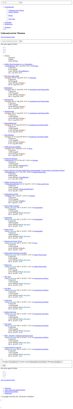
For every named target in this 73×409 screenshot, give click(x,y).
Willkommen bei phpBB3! (13, 147)
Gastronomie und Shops (41, 278)
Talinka (9, 196)
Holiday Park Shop (10, 312)
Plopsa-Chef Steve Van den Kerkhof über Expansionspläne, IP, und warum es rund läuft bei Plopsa (35, 170)
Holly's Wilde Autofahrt (12, 206)
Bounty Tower (9, 229)
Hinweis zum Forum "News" (13, 241)
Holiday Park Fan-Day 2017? (13, 182)
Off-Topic (35, 66)
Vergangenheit (38, 207)
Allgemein (33, 78)
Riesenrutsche (9, 99)
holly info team (11, 207)
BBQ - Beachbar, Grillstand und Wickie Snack (19, 335)
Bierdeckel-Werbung (11, 158)
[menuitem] (16, 10)
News (30, 148)
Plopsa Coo (8, 265)
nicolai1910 (10, 160)
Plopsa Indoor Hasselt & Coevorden (16, 253)
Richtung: (55, 362)
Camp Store (8, 300)
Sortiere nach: (34, 362)
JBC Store (8, 276)
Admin (9, 78)
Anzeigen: (10, 362)
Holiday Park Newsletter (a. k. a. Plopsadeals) (19, 64)
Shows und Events (43, 184)
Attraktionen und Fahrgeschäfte (39, 89)
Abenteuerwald (9, 111)
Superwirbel (8, 217)
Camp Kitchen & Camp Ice (13, 347)
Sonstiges (35, 160)
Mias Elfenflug (9, 135)
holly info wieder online (12, 76)
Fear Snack (8, 324)
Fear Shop (8, 288)
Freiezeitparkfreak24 (13, 184)
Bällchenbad (8, 88)
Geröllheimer (11, 66)
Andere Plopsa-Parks (39, 172)
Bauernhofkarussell (10, 123)
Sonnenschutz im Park (11, 194)
